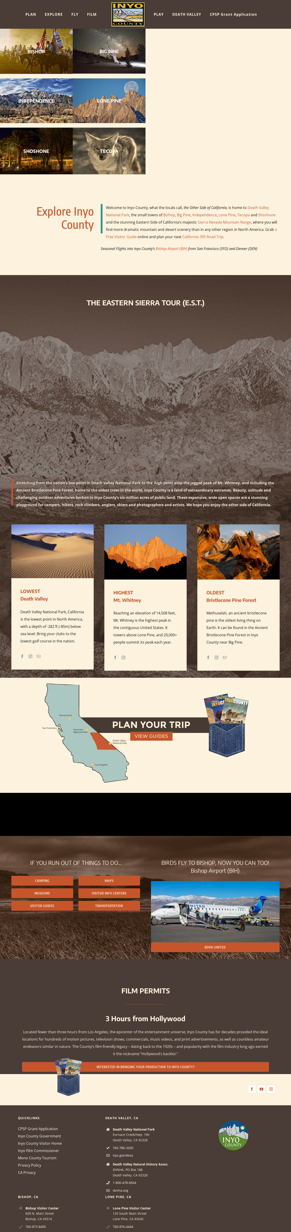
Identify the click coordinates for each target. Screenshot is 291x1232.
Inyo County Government (39, 1136)
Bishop (169, 214)
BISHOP (36, 51)
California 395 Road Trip (202, 236)
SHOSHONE (36, 151)
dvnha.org (120, 1190)
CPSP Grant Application (38, 1128)
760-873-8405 (35, 1226)
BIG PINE (109, 51)
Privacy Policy (29, 1165)
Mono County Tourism (37, 1157)
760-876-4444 (123, 1226)
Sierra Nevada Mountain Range (224, 222)
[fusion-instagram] (30, 656)
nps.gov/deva (123, 1155)
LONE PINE (109, 100)
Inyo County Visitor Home (40, 1143)
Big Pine (184, 214)
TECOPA (109, 151)
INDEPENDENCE (36, 100)
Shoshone (267, 214)
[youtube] (261, 1089)
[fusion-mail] (38, 656)
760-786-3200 (123, 1148)
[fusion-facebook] (22, 656)
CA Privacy (27, 1172)
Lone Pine (227, 214)
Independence (204, 214)
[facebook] (252, 1089)
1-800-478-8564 (124, 1182)
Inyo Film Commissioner (38, 1150)
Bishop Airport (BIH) (171, 248)
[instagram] (271, 1089)
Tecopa (243, 214)
